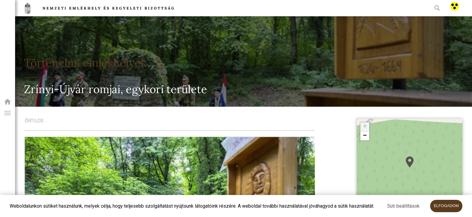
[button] (7, 113)
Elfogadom (446, 205)
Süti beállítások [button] (403, 206)
